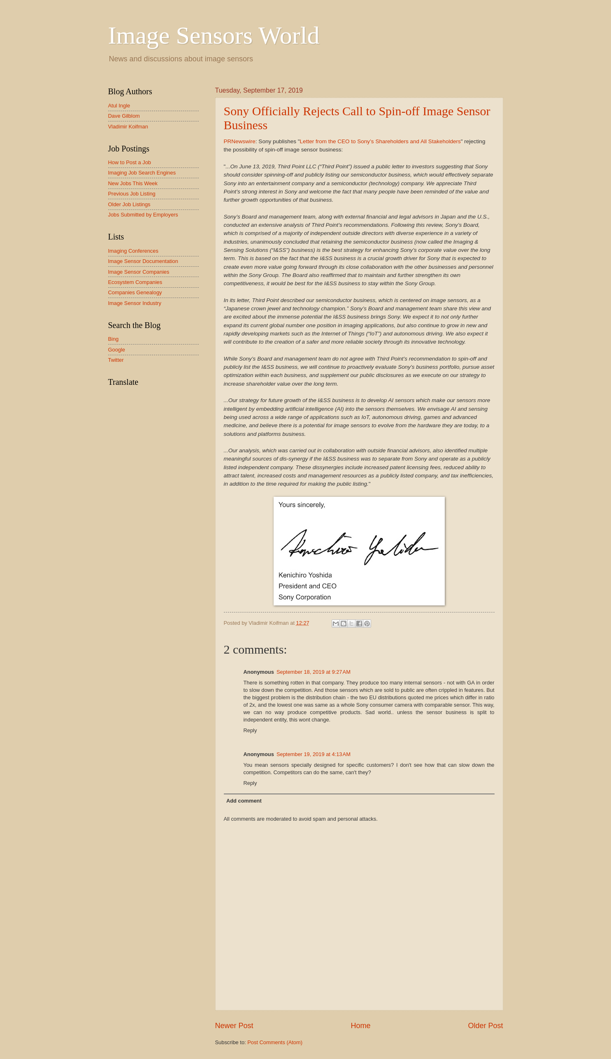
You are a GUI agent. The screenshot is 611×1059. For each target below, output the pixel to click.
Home (360, 1026)
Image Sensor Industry (135, 303)
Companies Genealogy (135, 292)
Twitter (116, 360)
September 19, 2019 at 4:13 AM (313, 754)
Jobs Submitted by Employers (143, 215)
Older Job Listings (129, 204)
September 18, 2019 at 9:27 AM (313, 672)
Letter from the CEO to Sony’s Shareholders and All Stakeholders (380, 141)
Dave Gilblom (124, 116)
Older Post (485, 1026)
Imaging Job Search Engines (142, 173)
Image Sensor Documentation (143, 261)
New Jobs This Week (133, 183)
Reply (250, 730)
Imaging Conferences (133, 251)
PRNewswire (240, 141)
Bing (113, 339)
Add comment (244, 801)
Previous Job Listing (132, 194)
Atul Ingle (119, 105)
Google (116, 350)
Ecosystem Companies (135, 282)
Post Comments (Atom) (274, 1042)
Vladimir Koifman (128, 126)
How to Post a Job (129, 162)
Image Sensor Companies (139, 272)
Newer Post (234, 1026)
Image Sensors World (214, 35)
